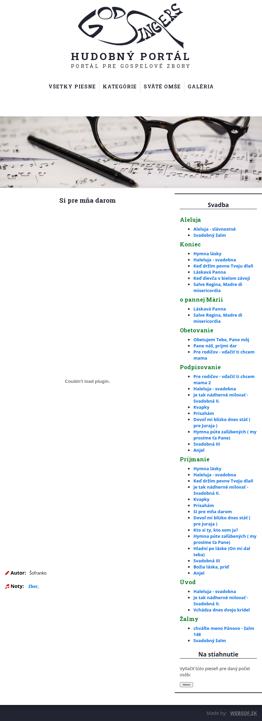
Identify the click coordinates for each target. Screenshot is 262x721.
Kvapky (201, 407)
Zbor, (33, 586)
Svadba (218, 205)
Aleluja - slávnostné (214, 229)
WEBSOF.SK (243, 713)
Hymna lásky (207, 253)
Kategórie (120, 86)
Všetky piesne (72, 86)
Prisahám (203, 413)
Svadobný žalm (209, 235)
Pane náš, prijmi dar (215, 346)
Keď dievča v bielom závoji (221, 278)
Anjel (199, 450)
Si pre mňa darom (212, 511)
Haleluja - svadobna (214, 260)
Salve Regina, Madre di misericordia (217, 287)
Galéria (201, 86)
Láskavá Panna (209, 272)
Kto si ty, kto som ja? (215, 530)
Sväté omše (162, 86)
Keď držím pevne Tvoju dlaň (223, 266)
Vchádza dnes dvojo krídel (221, 610)
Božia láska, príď (211, 567)
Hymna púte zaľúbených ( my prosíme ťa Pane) (225, 435)
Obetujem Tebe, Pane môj (221, 339)
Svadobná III (206, 444)
